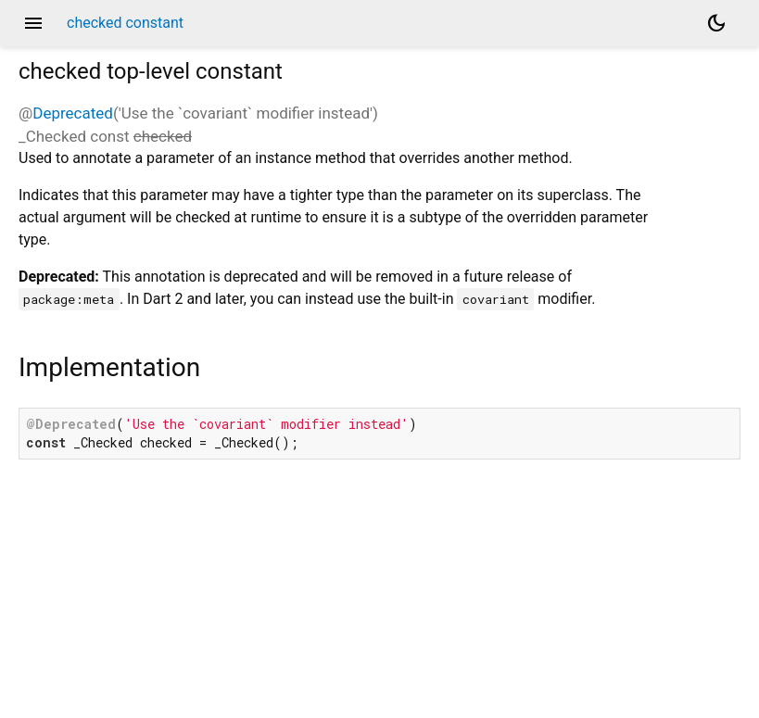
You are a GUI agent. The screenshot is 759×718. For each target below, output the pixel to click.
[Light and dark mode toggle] (716, 23)
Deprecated (72, 113)
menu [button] (33, 23)
